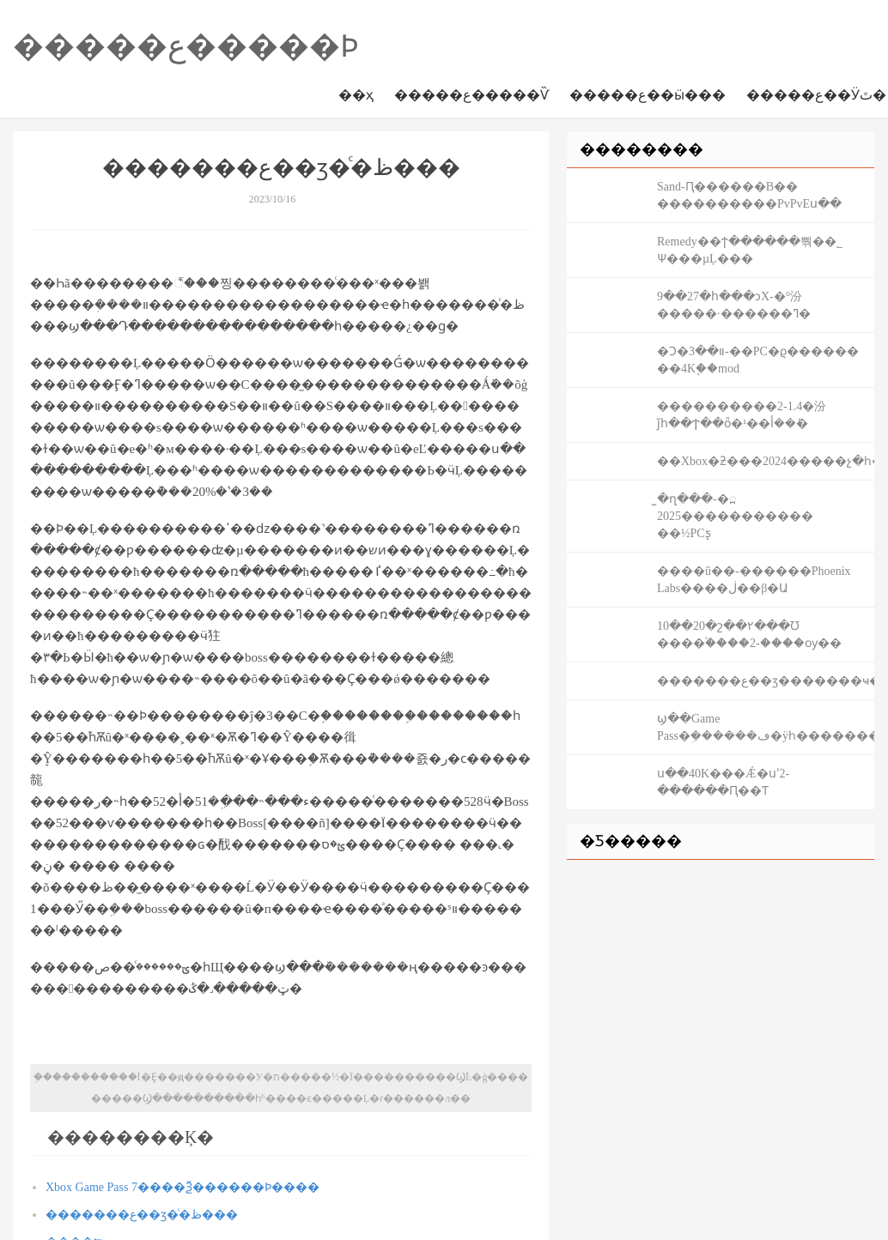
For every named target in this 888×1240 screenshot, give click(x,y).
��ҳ (356, 95)
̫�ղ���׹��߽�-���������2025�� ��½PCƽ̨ (735, 516)
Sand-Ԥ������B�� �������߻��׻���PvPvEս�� (749, 195)
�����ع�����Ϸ (186, 46)
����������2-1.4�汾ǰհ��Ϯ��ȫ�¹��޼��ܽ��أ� (741, 415)
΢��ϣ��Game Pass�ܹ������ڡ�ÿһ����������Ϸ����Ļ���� (765, 727)
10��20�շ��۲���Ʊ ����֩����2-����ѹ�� (749, 635)
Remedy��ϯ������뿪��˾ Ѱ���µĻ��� (749, 250)
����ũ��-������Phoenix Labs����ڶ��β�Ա (754, 580)
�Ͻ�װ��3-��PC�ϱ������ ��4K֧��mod (758, 360)
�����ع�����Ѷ (471, 95)
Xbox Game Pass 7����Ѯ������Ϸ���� (182, 1187)
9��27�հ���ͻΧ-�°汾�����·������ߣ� (734, 305)
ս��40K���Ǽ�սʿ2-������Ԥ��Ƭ (723, 782)
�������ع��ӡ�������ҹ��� (765, 680)
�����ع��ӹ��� (647, 95)
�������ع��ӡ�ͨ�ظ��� (142, 1214)
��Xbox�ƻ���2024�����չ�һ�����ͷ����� (765, 461)
